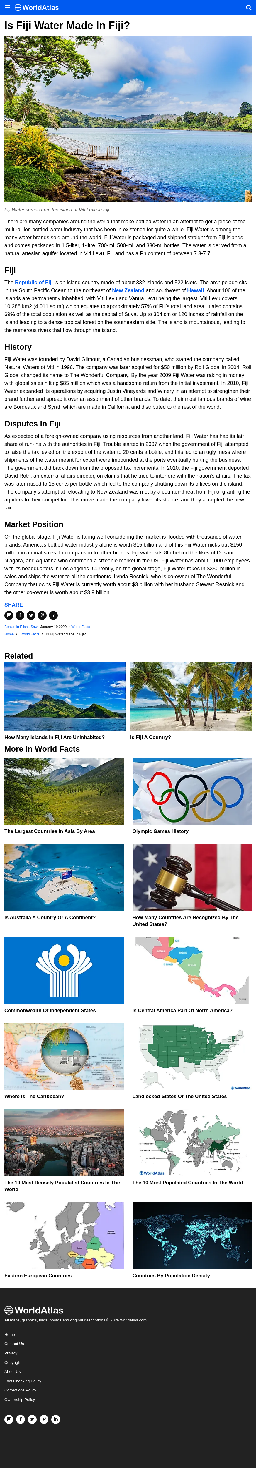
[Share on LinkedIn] (53, 615)
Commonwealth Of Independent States (50, 1010)
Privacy (10, 1353)
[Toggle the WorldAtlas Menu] (7, 7)
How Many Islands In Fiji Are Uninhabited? (54, 737)
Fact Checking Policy (22, 1381)
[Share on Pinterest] (42, 615)
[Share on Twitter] (31, 615)
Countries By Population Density (171, 1275)
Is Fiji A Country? (150, 737)
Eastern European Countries (38, 1275)
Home (9, 1334)
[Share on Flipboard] (8, 615)
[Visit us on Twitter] (32, 1419)
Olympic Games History (161, 831)
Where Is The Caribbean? (34, 1096)
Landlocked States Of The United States (180, 1096)
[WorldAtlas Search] (249, 7)
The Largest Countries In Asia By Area (49, 831)
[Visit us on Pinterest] (44, 1419)
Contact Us (14, 1343)
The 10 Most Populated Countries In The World (188, 1182)
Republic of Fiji (34, 282)
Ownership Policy (19, 1399)
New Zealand (128, 290)
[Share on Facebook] (20, 615)
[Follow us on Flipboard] (8, 1419)
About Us (12, 1371)
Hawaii (195, 290)
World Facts (80, 627)
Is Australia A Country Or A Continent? (50, 917)
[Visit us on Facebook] (20, 1419)
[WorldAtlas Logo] (39, 7)
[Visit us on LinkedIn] (55, 1419)
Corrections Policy (20, 1390)
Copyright (12, 1362)
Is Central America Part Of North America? (183, 1010)
